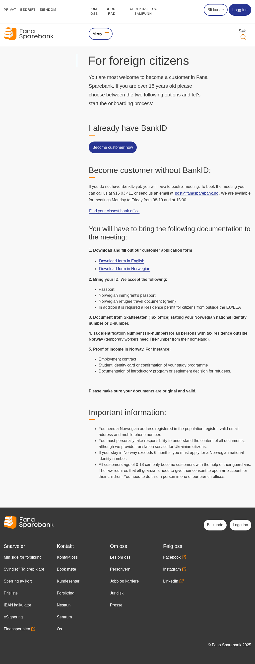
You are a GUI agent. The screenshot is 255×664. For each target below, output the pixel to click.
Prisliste (11, 593)
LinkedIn (170, 581)
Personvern (120, 569)
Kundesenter (68, 581)
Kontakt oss (67, 557)
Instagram (172, 569)
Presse (116, 605)
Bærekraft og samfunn (143, 11)
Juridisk (117, 593)
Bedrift (28, 9)
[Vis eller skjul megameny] (100, 34)
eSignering (13, 617)
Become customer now (112, 147)
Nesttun (63, 605)
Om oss (94, 11)
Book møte (66, 569)
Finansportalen (17, 629)
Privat (10, 9)
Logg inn (240, 10)
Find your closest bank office (114, 211)
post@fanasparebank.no (196, 193)
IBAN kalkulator (17, 605)
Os (59, 629)
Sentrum (64, 617)
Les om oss (120, 557)
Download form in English (121, 261)
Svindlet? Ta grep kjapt (24, 569)
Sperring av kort (18, 581)
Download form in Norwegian (124, 269)
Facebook (172, 557)
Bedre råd (112, 11)
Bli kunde (215, 10)
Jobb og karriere (124, 581)
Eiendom (48, 9)
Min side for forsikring (23, 557)
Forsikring (65, 593)
